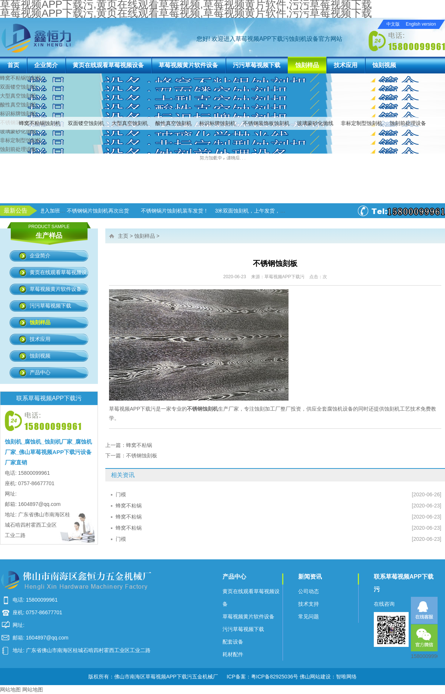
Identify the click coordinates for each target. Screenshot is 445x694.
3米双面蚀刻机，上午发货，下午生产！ (309, 211)
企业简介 (46, 65)
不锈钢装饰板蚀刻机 (266, 123)
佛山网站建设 (315, 677)
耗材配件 (232, 654)
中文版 (393, 24)
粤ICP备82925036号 (275, 677)
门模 (121, 494)
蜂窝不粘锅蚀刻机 (39, 123)
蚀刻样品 (307, 65)
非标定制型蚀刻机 (361, 123)
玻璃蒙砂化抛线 (315, 123)
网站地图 (10, 690)
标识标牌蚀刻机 (217, 123)
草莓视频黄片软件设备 (188, 65)
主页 (123, 236)
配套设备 (232, 642)
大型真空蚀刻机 (130, 123)
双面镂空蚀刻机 (86, 123)
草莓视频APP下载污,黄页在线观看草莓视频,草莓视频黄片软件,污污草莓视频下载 (186, 13)
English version (421, 24)
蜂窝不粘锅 (139, 445)
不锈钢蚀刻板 (141, 455)
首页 (13, 65)
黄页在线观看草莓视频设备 (108, 65)
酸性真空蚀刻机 (173, 123)
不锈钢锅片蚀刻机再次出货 (146, 211)
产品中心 (40, 372)
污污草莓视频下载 (256, 65)
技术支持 (308, 604)
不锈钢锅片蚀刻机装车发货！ (223, 211)
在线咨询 (384, 604)
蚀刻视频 (384, 65)
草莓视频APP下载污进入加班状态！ (82, 211)
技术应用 (345, 65)
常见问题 (308, 616)
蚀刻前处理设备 (408, 123)
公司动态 (308, 591)
